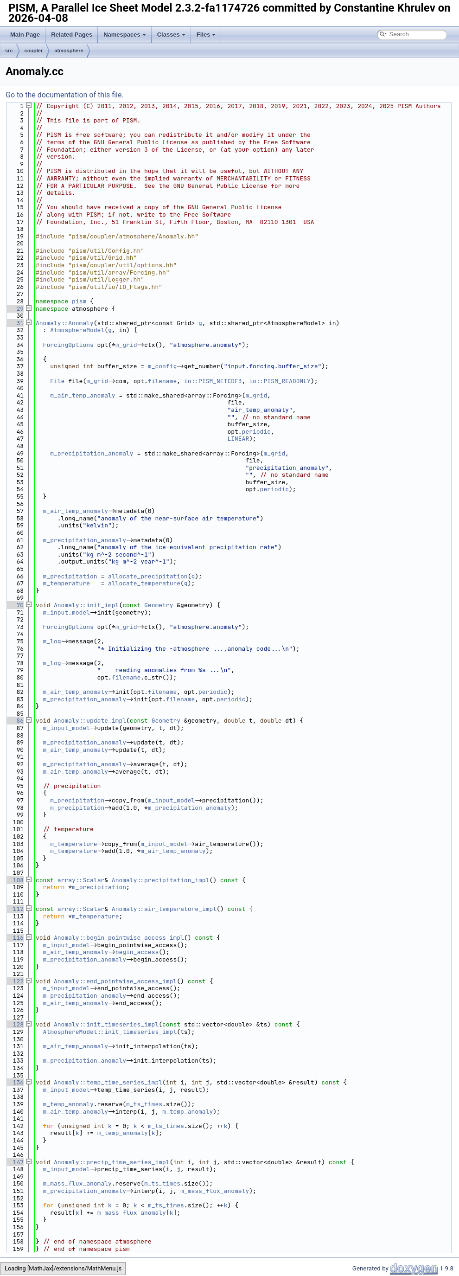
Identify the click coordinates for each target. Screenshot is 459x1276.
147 (15, 1162)
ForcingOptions (68, 345)
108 (15, 880)
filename (162, 381)
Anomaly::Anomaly (65, 323)
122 (15, 981)
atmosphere (68, 50)
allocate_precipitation (148, 576)
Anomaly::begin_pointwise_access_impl (119, 938)
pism (79, 301)
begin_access (137, 952)
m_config (162, 366)
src (9, 50)
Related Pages (71, 34)
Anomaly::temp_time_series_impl (108, 1082)
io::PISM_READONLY (280, 381)
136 (15, 1082)
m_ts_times (144, 1104)
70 (15, 605)
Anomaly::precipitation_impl (161, 880)
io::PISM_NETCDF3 (213, 381)
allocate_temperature (144, 583)
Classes (171, 34)
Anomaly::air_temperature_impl (164, 909)
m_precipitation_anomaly (91, 453)
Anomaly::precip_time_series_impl (112, 1162)
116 (15, 938)
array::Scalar (80, 880)
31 (15, 323)
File (57, 381)
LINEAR (238, 438)
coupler (34, 50)
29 (15, 309)
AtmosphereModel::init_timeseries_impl (110, 1032)
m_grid (126, 345)
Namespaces (124, 34)
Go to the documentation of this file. (65, 94)
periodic (256, 432)
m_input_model (66, 612)
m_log (52, 641)
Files (206, 34)
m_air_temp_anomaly (82, 395)
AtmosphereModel (77, 330)
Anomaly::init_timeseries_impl (106, 1024)
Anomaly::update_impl (90, 721)
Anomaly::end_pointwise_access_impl (115, 981)
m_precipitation (70, 576)
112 (15, 909)
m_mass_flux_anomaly (77, 1183)
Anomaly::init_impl (86, 605)
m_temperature (66, 583)
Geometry (158, 605)
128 (15, 1024)
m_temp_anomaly (68, 1104)
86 (15, 721)
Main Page (25, 34)
